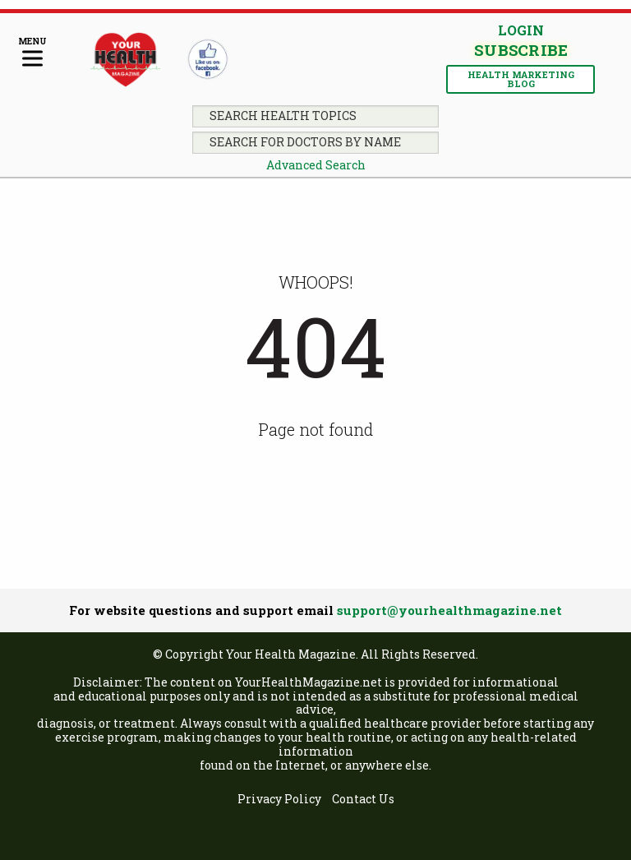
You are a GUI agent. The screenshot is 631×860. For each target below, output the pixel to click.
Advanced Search (316, 165)
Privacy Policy (279, 800)
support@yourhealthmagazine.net (449, 610)
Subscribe (520, 50)
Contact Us (363, 800)
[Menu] (32, 53)
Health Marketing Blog (520, 79)
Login (521, 30)
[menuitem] (279, 799)
